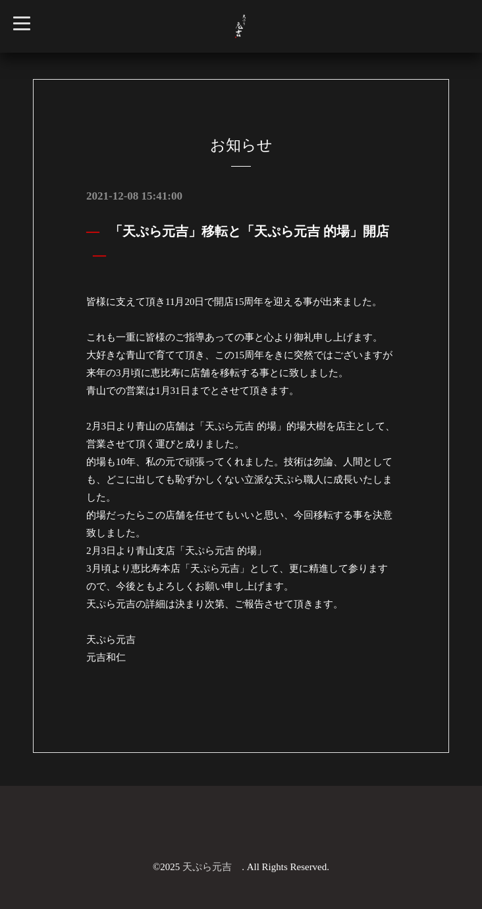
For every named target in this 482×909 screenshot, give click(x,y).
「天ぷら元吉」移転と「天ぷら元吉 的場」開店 (249, 231)
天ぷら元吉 (212, 867)
